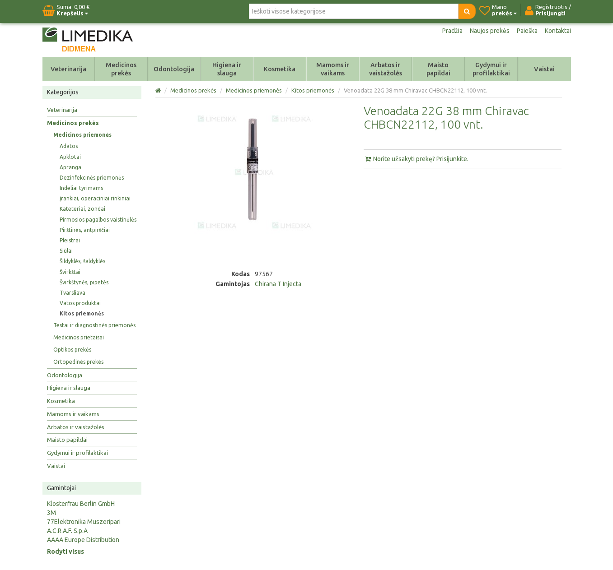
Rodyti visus (65, 551)
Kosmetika (279, 69)
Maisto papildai (438, 69)
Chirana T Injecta (278, 283)
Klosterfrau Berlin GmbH (81, 503)
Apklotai (70, 157)
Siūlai (66, 251)
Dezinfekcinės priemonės (92, 178)
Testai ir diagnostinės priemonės (94, 325)
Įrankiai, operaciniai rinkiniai (95, 198)
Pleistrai (70, 240)
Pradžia (452, 30)
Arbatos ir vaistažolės (385, 69)
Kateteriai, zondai (82, 209)
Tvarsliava (72, 293)
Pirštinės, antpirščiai (85, 230)
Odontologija (174, 69)
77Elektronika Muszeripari (84, 521)
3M (51, 512)
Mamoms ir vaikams (332, 69)
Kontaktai (558, 30)
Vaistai (544, 69)
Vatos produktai (80, 303)
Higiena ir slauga (226, 69)
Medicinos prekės (121, 69)
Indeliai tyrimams (81, 188)
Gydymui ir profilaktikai (491, 69)
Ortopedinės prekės (78, 362)
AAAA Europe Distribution (83, 539)
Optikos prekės (72, 349)
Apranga (70, 167)
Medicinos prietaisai (78, 337)
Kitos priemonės (82, 313)
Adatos (69, 146)
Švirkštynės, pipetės (84, 282)
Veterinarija (68, 69)
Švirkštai (70, 272)
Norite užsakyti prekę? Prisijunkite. (416, 158)
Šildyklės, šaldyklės (82, 261)
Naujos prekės (490, 30)
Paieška (527, 30)
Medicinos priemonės (82, 135)
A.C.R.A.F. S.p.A (67, 530)
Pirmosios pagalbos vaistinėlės (98, 219)
